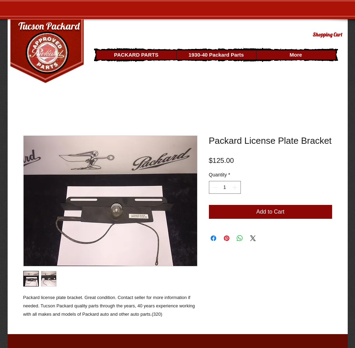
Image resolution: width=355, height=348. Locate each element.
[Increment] (235, 187)
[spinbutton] (225, 187)
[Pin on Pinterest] (226, 238)
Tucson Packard (48, 26)
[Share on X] (253, 238)
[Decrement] (214, 187)
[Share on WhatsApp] (240, 238)
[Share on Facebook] (213, 238)
